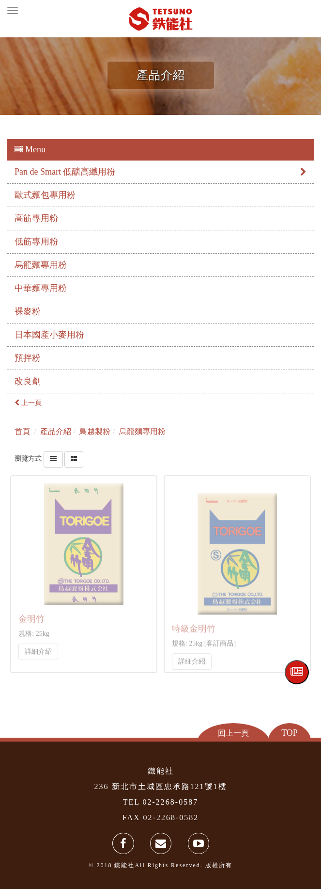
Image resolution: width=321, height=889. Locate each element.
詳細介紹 (38, 649)
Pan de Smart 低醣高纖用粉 (160, 172)
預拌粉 (28, 358)
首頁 (22, 431)
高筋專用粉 (36, 218)
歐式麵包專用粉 (45, 195)
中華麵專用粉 (41, 288)
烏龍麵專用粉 (41, 265)
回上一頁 (233, 732)
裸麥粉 (28, 311)
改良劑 (28, 381)
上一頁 (28, 402)
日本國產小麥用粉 (49, 334)
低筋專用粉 (36, 241)
